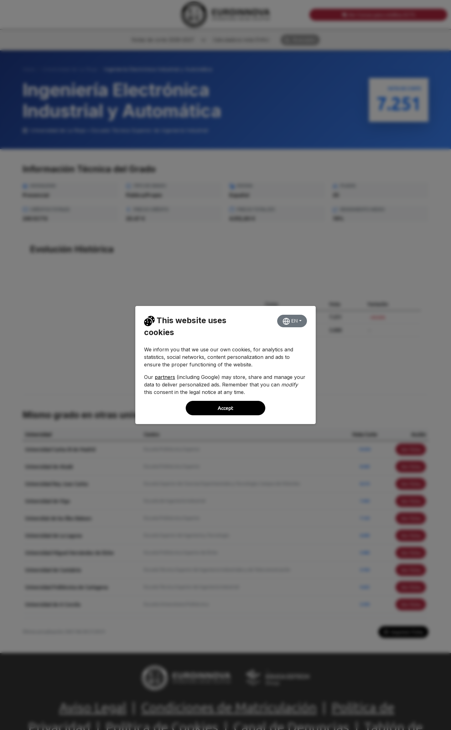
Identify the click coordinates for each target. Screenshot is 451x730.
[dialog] (225, 365)
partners (165, 377)
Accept (225, 408)
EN (290, 321)
